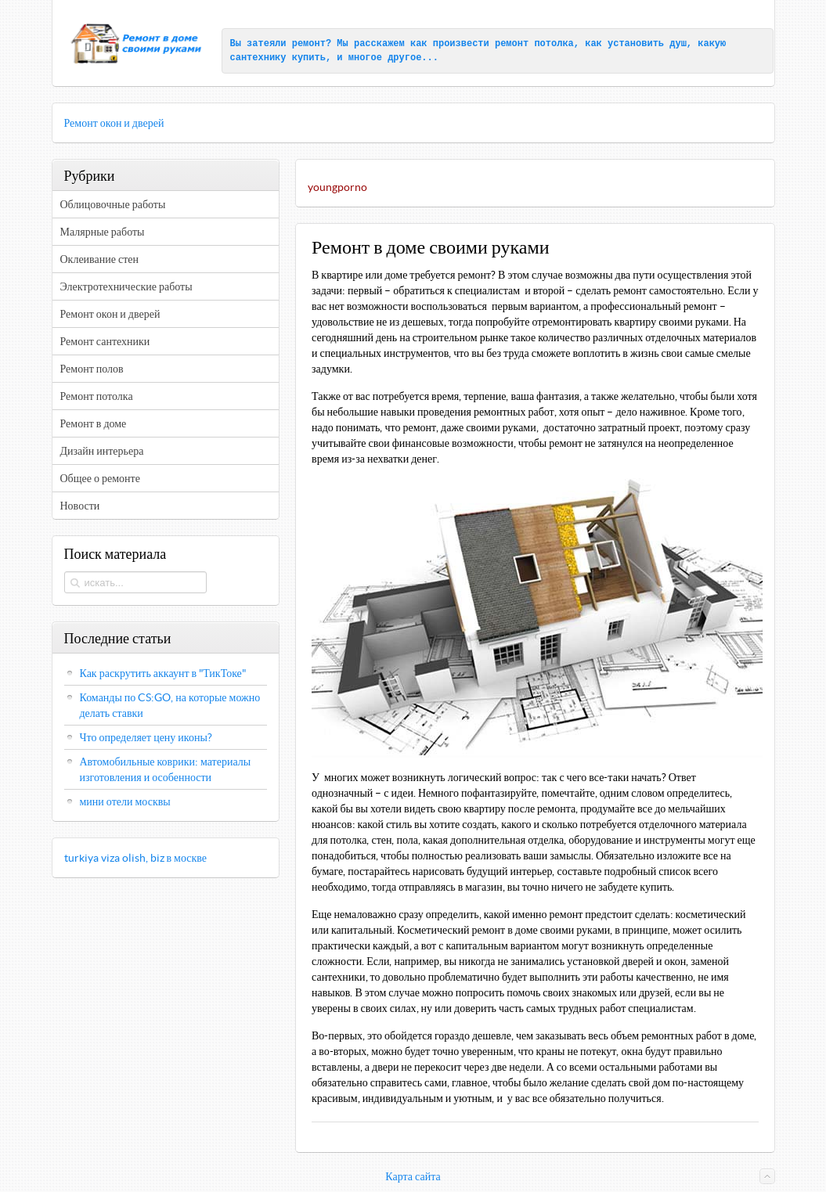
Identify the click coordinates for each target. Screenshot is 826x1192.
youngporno (337, 187)
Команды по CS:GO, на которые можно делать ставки (170, 705)
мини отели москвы (125, 801)
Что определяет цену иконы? (146, 737)
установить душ (647, 43)
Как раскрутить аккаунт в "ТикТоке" (163, 673)
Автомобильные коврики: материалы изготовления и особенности (165, 769)
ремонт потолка (534, 43)
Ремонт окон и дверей (114, 123)
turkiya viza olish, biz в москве (135, 858)
